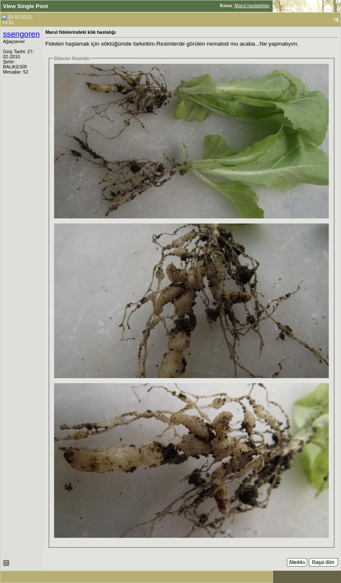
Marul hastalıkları (252, 5)
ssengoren (21, 34)
